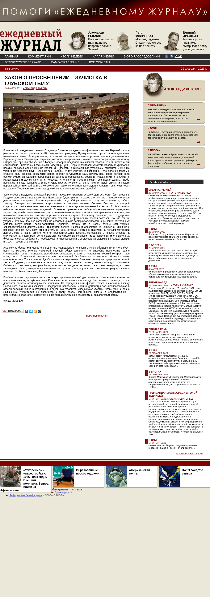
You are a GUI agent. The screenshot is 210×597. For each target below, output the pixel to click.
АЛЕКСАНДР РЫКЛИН (35, 88)
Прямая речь (157, 329)
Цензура (12, 68)
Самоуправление (65, 62)
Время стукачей (160, 189)
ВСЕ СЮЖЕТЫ (99, 62)
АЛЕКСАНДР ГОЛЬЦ (180, 398)
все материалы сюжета (189, 453)
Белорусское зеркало (23, 62)
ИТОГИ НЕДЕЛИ (71, 56)
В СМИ (152, 229)
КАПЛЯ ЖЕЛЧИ (103, 56)
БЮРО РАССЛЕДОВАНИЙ (142, 56)
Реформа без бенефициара (25, 495)
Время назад (157, 282)
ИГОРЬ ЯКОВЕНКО (179, 192)
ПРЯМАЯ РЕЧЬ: (157, 105)
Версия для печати (97, 315)
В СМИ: (152, 127)
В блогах (154, 245)
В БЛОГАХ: (154, 150)
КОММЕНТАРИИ (39, 56)
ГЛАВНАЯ (11, 56)
